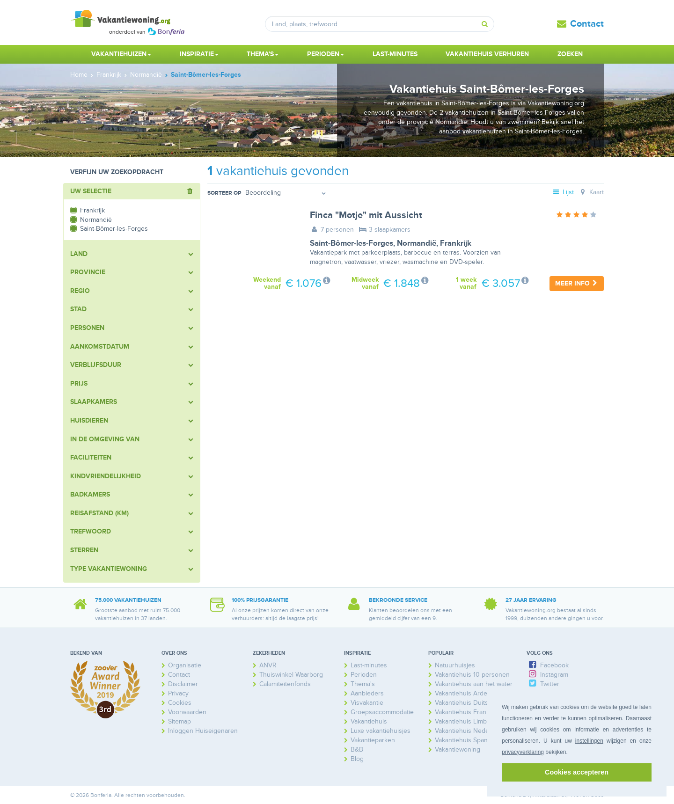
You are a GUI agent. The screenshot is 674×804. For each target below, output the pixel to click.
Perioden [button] (325, 54)
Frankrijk (455, 243)
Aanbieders (367, 693)
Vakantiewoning (457, 749)
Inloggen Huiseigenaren (203, 731)
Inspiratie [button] (199, 54)
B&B (357, 749)
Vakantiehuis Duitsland (467, 703)
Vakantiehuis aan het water (474, 684)
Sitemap (179, 721)
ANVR (268, 665)
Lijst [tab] (563, 192)
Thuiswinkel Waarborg (291, 675)
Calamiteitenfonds (285, 684)
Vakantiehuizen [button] (121, 54)
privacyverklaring (523, 752)
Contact (587, 23)
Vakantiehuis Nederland (469, 731)
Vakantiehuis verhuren (487, 54)
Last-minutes (395, 54)
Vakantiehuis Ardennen (468, 693)
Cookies (179, 703)
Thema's (363, 684)
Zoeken (570, 54)
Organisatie (184, 665)
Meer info (576, 283)
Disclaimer (183, 684)
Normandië (416, 243)
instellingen (589, 741)
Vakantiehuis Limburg (466, 721)
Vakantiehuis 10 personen (472, 675)
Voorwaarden (187, 712)
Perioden (364, 675)
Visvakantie (367, 703)
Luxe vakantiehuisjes (380, 731)
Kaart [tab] (591, 192)
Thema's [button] (262, 54)
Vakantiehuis (369, 721)
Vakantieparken (373, 740)
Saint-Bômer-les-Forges (351, 243)
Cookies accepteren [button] (576, 772)
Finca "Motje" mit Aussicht (366, 215)
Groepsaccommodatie (382, 712)
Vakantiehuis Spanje (464, 740)
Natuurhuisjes (455, 665)
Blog (357, 759)
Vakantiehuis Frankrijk (466, 712)
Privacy (178, 693)
